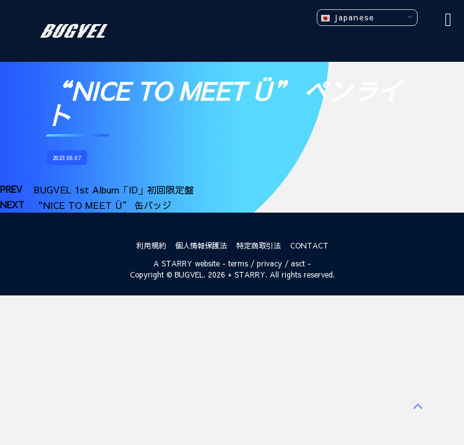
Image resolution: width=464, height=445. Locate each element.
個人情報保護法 (201, 245)
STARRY (176, 263)
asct (298, 263)
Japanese (347, 17)
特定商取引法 (258, 245)
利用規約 (151, 245)
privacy (269, 263)
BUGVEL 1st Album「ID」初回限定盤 (114, 189)
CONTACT (309, 245)
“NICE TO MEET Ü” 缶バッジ (102, 204)
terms (238, 263)
